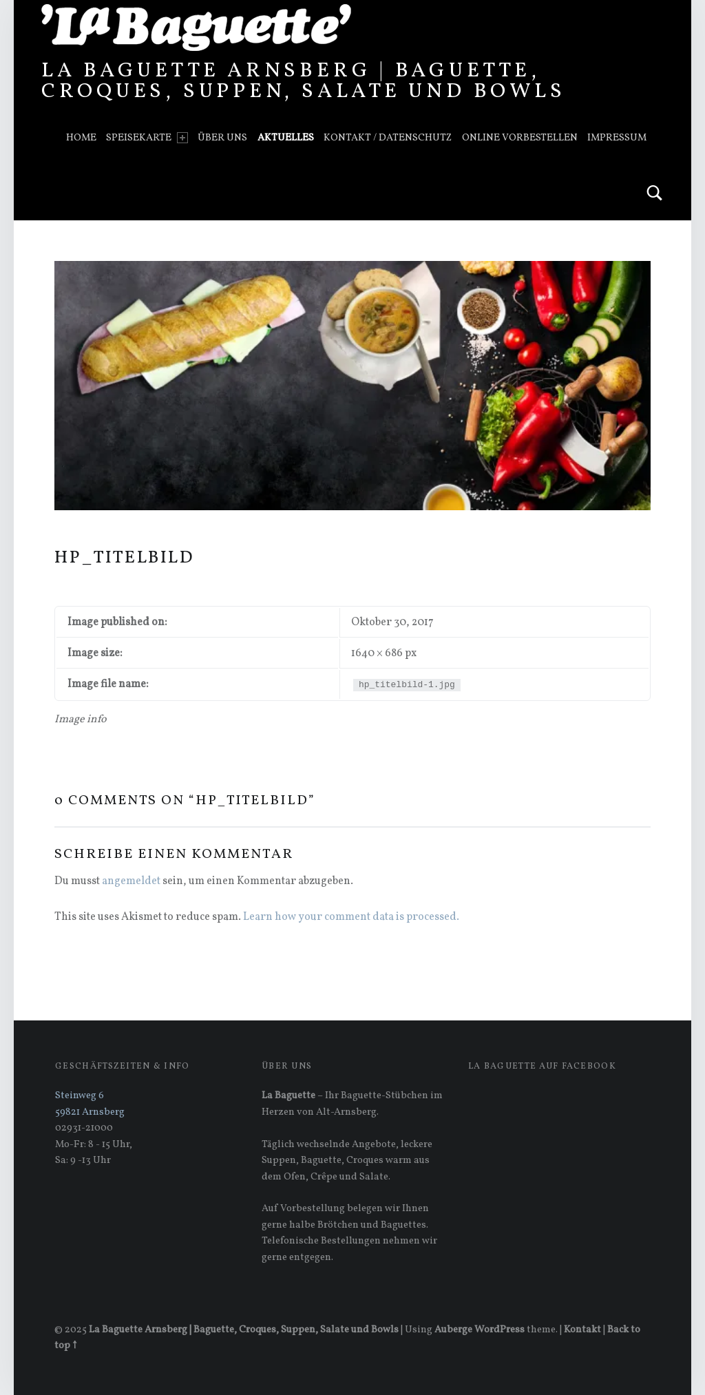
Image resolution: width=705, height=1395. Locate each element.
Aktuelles (285, 138)
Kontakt (582, 1329)
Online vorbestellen (520, 138)
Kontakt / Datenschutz (388, 138)
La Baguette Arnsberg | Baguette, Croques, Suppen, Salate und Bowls (303, 81)
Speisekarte (146, 138)
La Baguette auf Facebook (542, 1066)
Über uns (222, 138)
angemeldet (131, 881)
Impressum (616, 138)
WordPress (499, 1329)
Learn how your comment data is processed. (351, 917)
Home (81, 138)
